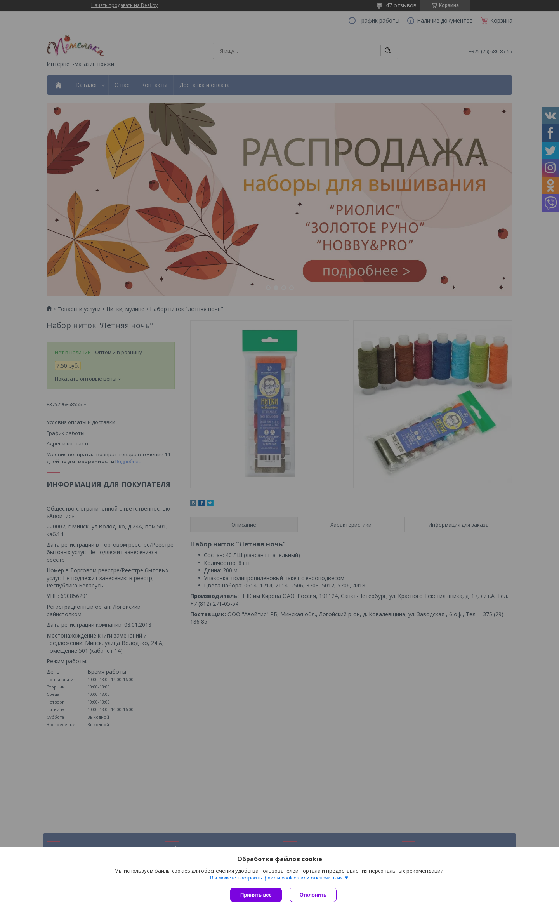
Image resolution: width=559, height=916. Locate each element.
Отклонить (313, 895)
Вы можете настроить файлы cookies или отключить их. (277, 878)
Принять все (256, 895)
